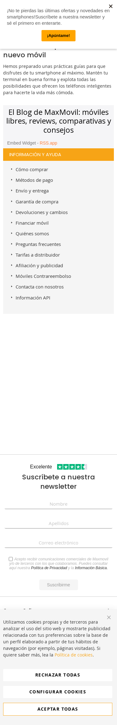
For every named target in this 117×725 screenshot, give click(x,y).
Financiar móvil (32, 223)
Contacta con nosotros (40, 286)
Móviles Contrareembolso (43, 276)
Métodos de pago (34, 180)
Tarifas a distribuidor (38, 255)
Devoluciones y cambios (42, 212)
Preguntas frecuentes (38, 244)
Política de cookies (74, 655)
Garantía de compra (37, 201)
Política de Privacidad (49, 568)
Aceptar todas (57, 709)
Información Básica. (91, 568)
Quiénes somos (32, 233)
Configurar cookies (57, 692)
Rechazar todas (57, 675)
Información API (33, 297)
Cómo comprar (32, 169)
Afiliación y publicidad (39, 265)
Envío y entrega (32, 190)
